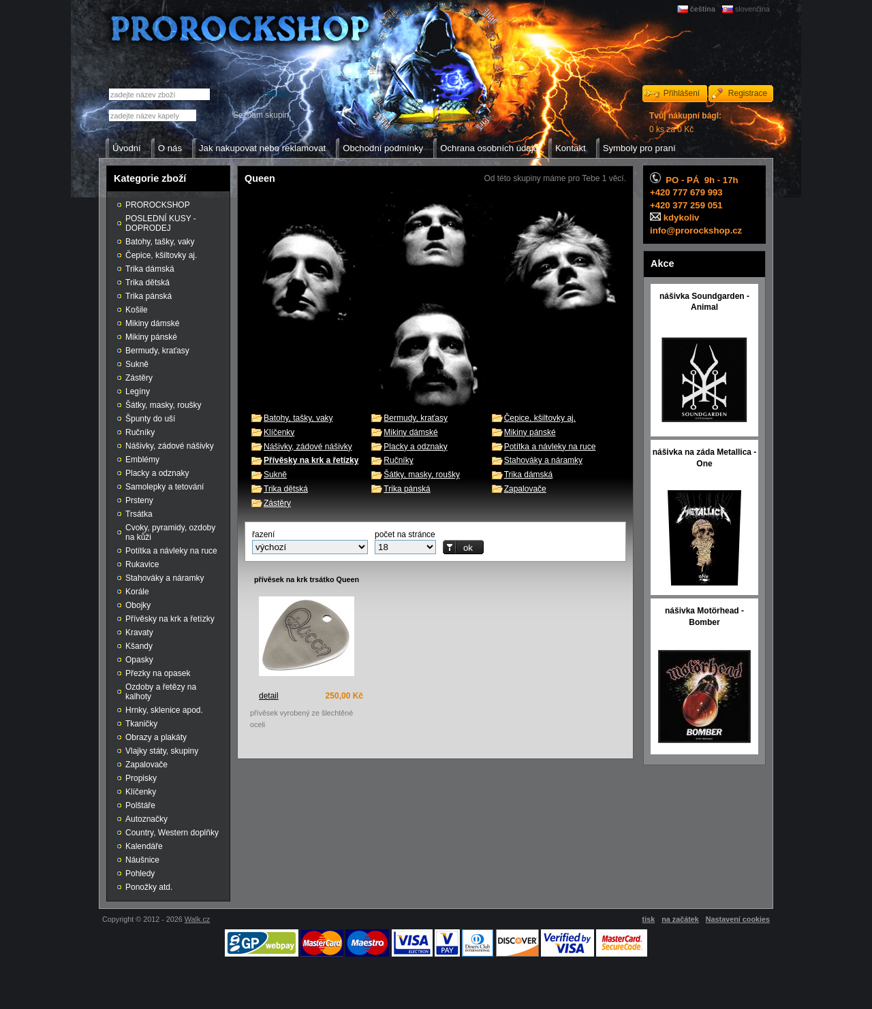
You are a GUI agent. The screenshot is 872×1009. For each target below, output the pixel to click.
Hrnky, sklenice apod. (164, 710)
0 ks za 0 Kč (685, 122)
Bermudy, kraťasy (416, 418)
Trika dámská (528, 474)
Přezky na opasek (157, 673)
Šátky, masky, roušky (422, 474)
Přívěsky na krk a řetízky (170, 619)
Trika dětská (286, 489)
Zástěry (277, 503)
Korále (137, 591)
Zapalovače (525, 489)
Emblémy (142, 459)
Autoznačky (146, 819)
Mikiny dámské (410, 432)
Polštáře (140, 805)
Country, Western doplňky (172, 832)
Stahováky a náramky (543, 460)
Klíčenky (279, 432)
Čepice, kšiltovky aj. (540, 418)
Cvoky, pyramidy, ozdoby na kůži (170, 532)
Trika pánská (407, 489)
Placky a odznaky (415, 446)
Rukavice (142, 564)
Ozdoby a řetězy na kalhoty (160, 691)
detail (269, 696)
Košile (136, 310)
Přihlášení (682, 93)
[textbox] (152, 115)
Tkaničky (141, 723)
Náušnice (142, 860)
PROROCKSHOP (157, 205)
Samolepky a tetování (164, 487)
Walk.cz (197, 919)
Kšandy (139, 646)
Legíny (137, 391)
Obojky (138, 605)
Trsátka (139, 514)
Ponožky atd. (148, 887)
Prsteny (139, 500)
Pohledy (140, 873)
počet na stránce (405, 534)
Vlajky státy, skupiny (161, 751)
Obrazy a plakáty (156, 737)
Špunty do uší (150, 418)
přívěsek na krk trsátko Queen (306, 579)
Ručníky (398, 460)
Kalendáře (144, 846)
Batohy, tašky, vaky (298, 418)
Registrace (747, 93)
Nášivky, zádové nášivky (308, 446)
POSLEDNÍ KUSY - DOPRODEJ (160, 223)
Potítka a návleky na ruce (550, 446)
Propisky (141, 778)
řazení (263, 534)
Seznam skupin (261, 115)
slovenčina (752, 9)
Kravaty (139, 632)
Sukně (275, 474)
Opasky (139, 659)
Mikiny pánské (530, 432)
